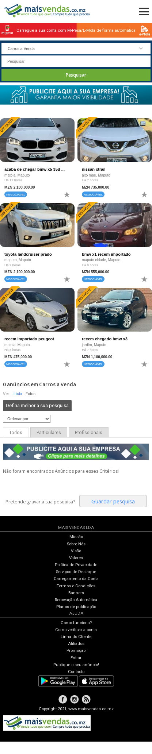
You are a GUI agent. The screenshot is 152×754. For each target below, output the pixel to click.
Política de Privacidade (76, 564)
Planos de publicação (76, 606)
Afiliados (76, 643)
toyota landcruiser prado (28, 254)
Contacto (76, 671)
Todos (15, 432)
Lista (18, 393)
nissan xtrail (94, 169)
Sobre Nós (76, 544)
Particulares (49, 432)
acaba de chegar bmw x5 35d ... (34, 169)
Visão (76, 551)
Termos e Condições (76, 586)
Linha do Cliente (76, 636)
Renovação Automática (76, 600)
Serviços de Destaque (76, 571)
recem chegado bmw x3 (105, 339)
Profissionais (88, 432)
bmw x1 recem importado (106, 254)
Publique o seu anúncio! (76, 664)
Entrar (76, 658)
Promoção (76, 650)
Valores (76, 558)
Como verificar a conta (76, 629)
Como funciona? (76, 622)
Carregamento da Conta (76, 578)
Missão (76, 536)
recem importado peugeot (29, 339)
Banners (76, 593)
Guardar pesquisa (113, 501)
